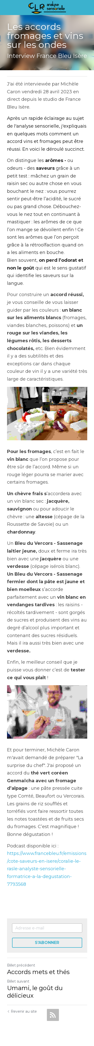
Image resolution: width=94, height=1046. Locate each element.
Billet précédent (21, 965)
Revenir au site (22, 1011)
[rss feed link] (53, 1015)
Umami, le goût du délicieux (35, 991)
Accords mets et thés (38, 972)
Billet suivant (18, 981)
